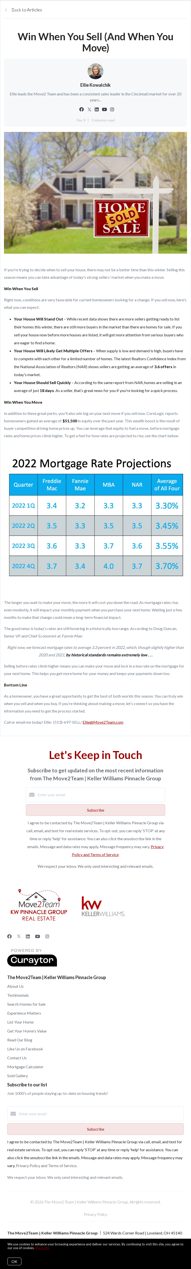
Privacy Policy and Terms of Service (46, 1165)
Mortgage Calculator (25, 1066)
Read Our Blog (19, 1039)
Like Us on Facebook (25, 1048)
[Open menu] (184, 10)
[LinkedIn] (28, 936)
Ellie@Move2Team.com (103, 722)
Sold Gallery (17, 1075)
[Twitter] (19, 936)
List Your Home (20, 1022)
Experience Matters (24, 1013)
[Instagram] (47, 936)
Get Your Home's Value (27, 1031)
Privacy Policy (95, 1214)
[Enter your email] (100, 794)
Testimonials (18, 995)
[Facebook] (9, 936)
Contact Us (17, 1057)
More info (42, 1248)
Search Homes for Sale (26, 1004)
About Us (15, 986)
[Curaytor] (32, 965)
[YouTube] (37, 936)
